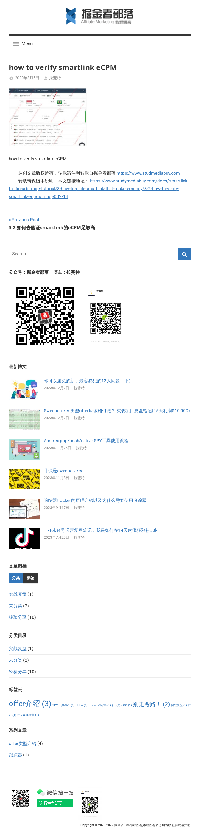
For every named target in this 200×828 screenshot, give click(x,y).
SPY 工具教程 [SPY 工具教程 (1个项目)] (63, 705)
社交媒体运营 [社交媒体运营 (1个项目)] (28, 715)
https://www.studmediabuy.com (148, 173)
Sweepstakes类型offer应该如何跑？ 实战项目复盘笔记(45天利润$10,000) (117, 410)
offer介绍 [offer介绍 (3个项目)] (30, 703)
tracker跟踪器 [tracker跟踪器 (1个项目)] (100, 705)
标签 (30, 578)
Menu (23, 44)
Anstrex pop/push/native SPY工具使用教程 (86, 440)
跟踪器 (15, 754)
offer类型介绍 (22, 743)
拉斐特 (55, 77)
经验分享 (18, 617)
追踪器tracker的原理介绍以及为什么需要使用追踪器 (95, 500)
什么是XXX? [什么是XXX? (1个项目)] (122, 705)
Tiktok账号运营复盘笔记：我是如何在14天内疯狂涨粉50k (101, 530)
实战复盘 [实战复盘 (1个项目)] (179, 705)
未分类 (15, 605)
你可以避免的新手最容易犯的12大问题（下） (88, 380)
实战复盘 (18, 594)
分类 (16, 578)
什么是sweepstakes (63, 470)
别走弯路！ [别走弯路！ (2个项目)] (151, 704)
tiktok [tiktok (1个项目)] (82, 705)
